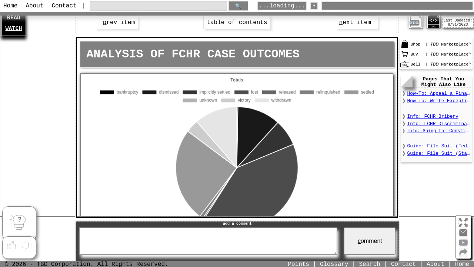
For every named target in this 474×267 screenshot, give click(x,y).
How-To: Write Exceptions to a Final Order (439, 101)
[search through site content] (158, 6)
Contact (63, 6)
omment (370, 241)
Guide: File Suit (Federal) (439, 146)
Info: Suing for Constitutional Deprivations (439, 131)
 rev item (117, 22)
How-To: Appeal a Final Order (439, 93)
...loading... (282, 6)
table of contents (237, 22)
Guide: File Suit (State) (439, 153)
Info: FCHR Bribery (432, 116)
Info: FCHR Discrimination (439, 124)
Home (10, 6)
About (34, 6)
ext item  (357, 22)
